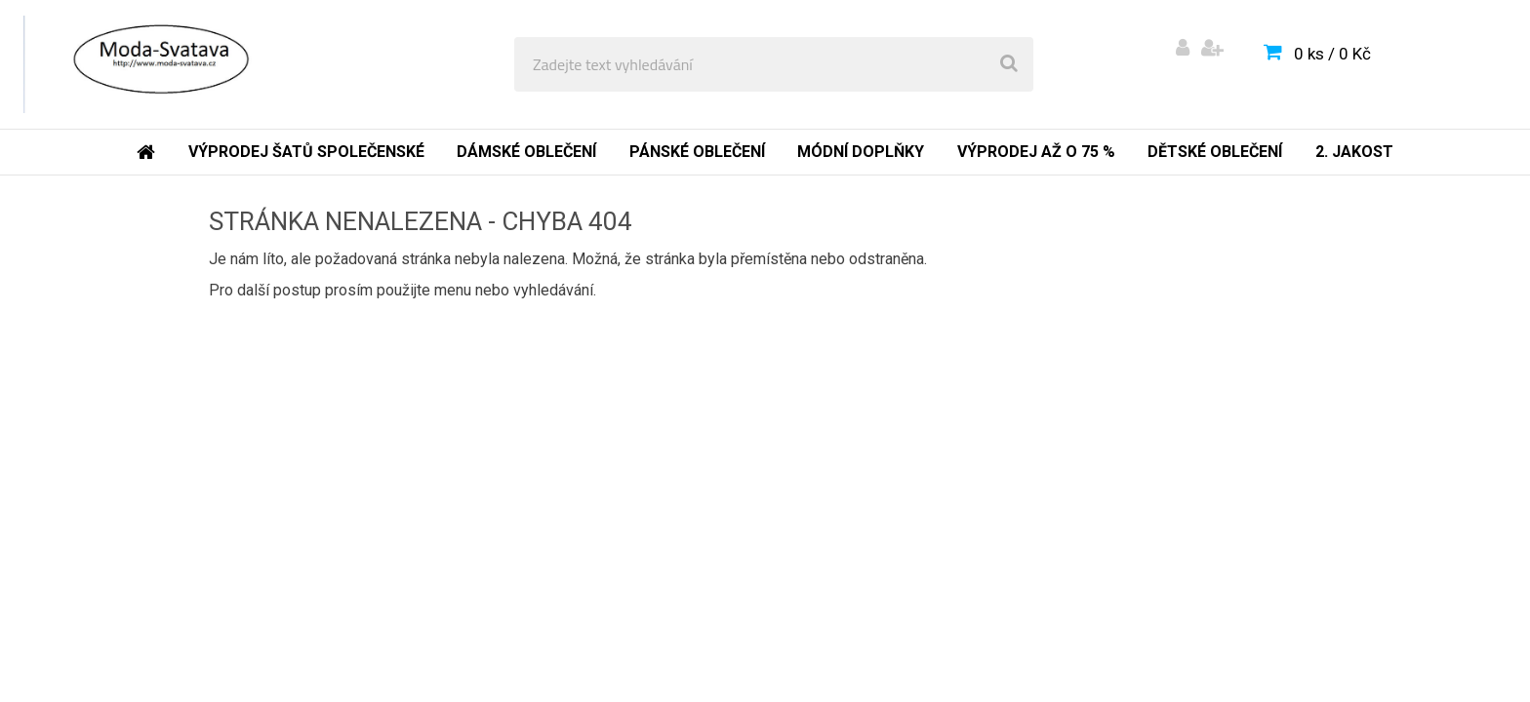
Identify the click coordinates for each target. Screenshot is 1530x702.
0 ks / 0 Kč (1332, 53)
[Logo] (157, 64)
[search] (1009, 64)
